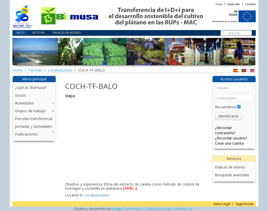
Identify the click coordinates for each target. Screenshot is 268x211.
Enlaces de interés (230, 167)
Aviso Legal (222, 204)
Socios (20, 95)
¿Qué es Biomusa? (30, 87)
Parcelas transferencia (33, 118)
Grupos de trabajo (30, 110)
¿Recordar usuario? (231, 138)
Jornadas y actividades (33, 126)
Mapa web (234, 4)
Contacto (250, 4)
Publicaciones (26, 134)
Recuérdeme (225, 106)
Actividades (24, 103)
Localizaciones (60, 70)
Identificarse (228, 116)
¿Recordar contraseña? (225, 130)
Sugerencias (244, 204)
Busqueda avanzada (232, 174)
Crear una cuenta (229, 143)
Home (17, 70)
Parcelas (35, 70)
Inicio (219, 4)
